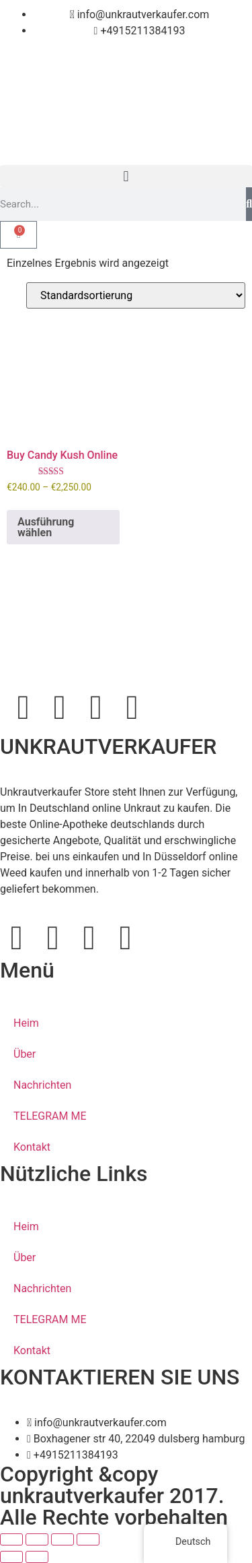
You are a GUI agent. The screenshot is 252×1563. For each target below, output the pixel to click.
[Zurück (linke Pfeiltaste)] (11, 1557)
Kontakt (31, 1147)
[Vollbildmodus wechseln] (37, 1539)
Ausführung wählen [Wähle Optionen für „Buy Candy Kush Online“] (45, 527)
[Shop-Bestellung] (135, 295)
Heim (26, 1023)
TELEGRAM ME (50, 1116)
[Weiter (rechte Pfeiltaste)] (37, 1557)
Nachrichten (42, 1085)
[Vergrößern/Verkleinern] (11, 1539)
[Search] (249, 204)
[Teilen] (62, 1539)
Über (24, 1054)
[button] (126, 176)
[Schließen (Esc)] (88, 1539)
